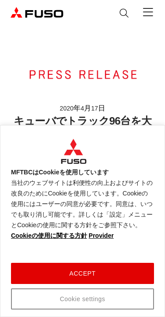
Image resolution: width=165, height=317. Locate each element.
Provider (101, 235)
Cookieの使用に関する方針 (49, 235)
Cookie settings (82, 298)
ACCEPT (83, 273)
